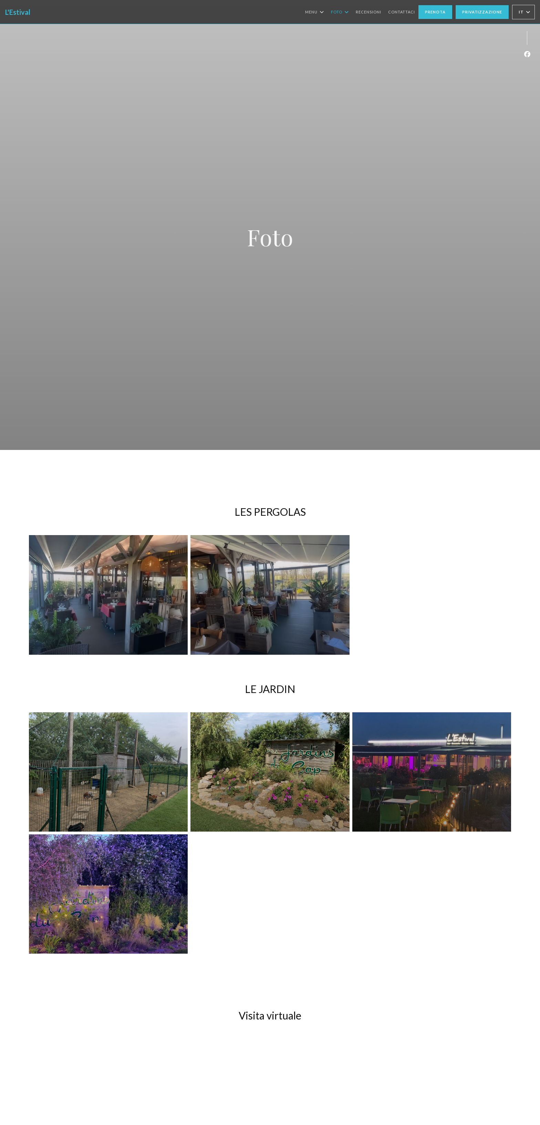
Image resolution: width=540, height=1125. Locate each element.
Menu (314, 12)
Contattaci (401, 12)
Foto (340, 12)
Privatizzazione (482, 12)
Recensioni (368, 12)
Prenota (435, 12)
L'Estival (17, 12)
